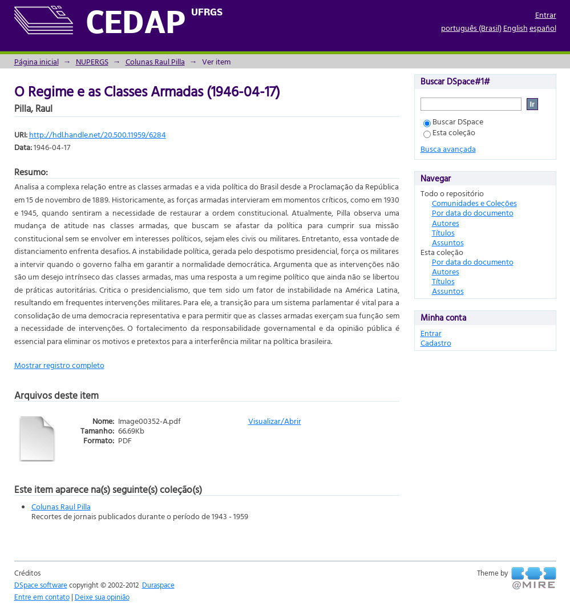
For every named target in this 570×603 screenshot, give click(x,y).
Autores (445, 223)
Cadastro (436, 343)
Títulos (443, 232)
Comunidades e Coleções (474, 203)
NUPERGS (92, 61)
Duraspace (158, 584)
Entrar (545, 15)
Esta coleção (449, 132)
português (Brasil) (471, 28)
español (542, 28)
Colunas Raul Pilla (155, 61)
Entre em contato (42, 596)
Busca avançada (448, 149)
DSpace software (40, 584)
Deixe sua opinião (102, 596)
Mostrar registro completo (59, 365)
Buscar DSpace (453, 121)
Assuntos (448, 242)
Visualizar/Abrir (274, 421)
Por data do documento (473, 212)
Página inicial (36, 61)
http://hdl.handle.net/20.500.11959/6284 (97, 134)
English (515, 28)
